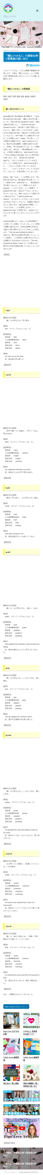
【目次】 (6, 254)
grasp (27, 96)
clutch (5, 99)
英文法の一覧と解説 (11, 1083)
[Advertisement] (21, 280)
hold (14, 96)
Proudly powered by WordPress (28, 1172)
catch (10, 96)
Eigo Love (9, 16)
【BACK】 (7, 365)
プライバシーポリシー (10, 1172)
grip (22, 96)
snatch (32, 96)
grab (18, 96)
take (5, 96)
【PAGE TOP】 (9, 1143)
